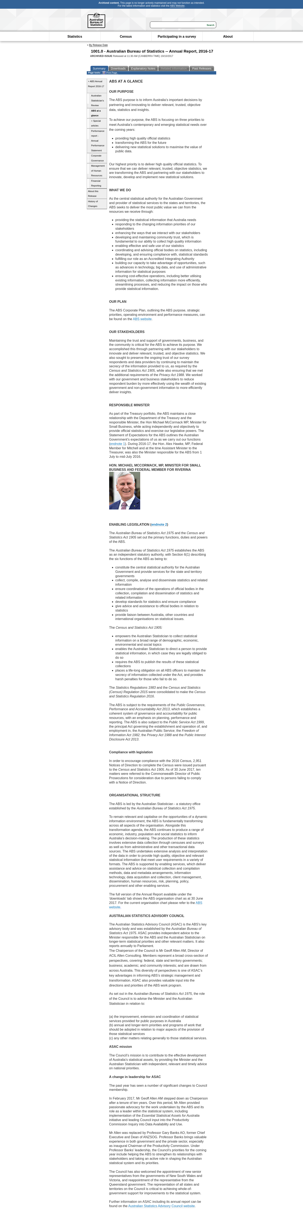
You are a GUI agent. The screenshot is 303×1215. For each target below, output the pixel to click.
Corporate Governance (97, 158)
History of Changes (93, 204)
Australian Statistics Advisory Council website (161, 1206)
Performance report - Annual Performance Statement (97, 141)
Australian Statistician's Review (97, 100)
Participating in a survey (177, 36)
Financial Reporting (96, 183)
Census (126, 36)
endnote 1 (117, 444)
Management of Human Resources (98, 171)
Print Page (109, 72)
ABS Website (177, 5)
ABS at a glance (96, 113)
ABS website (142, 319)
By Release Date (98, 45)
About (228, 36)
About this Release (93, 193)
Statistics (74, 36)
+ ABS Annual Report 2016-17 (96, 84)
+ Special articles (96, 123)
